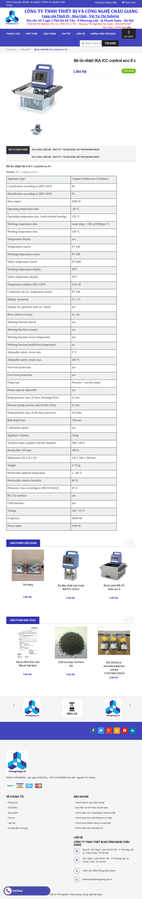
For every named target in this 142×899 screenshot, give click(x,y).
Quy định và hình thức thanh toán (91, 807)
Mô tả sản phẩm (18, 149)
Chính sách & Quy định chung (89, 802)
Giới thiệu (12, 807)
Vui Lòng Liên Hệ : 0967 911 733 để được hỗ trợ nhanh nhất (66, 149)
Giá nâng (28, 584)
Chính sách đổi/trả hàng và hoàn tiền (93, 823)
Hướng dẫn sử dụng (18, 828)
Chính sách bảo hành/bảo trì (89, 828)
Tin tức (11, 818)
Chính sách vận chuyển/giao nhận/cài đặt (95, 813)
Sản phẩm (13, 813)
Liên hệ (11, 823)
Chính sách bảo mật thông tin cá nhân (93, 818)
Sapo (99, 894)
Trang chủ (13, 802)
